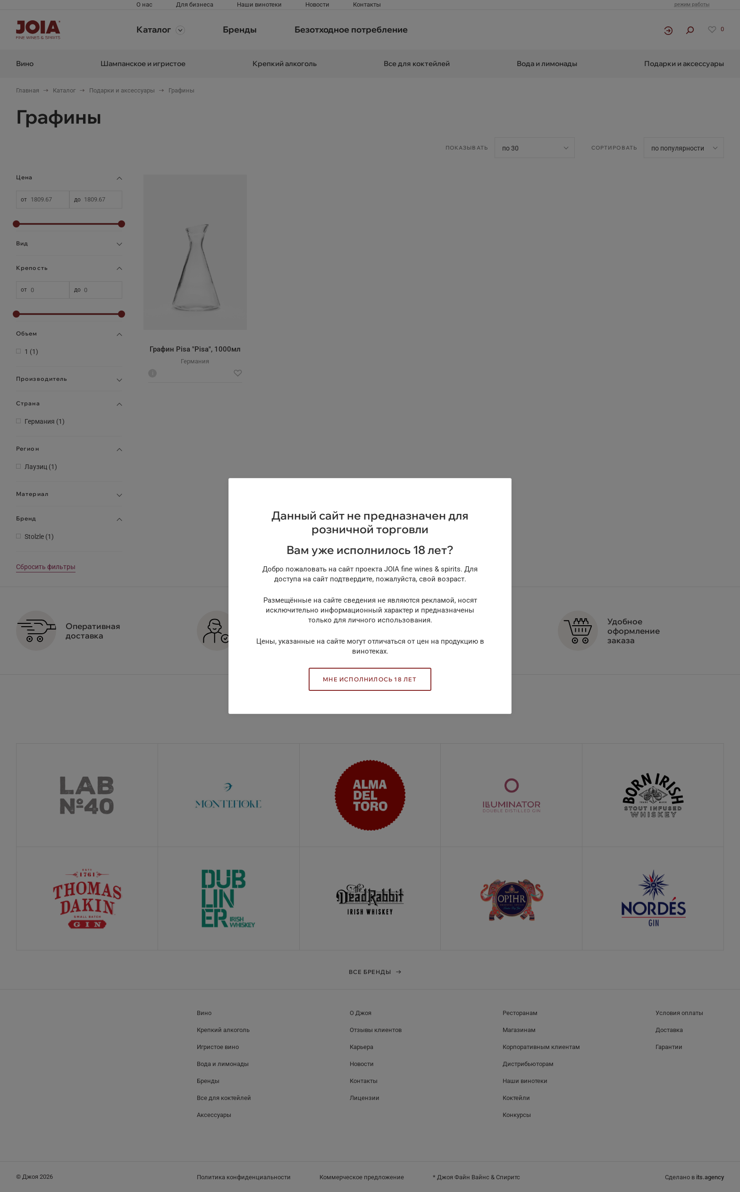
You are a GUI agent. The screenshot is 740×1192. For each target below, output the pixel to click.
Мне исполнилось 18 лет (370, 679)
